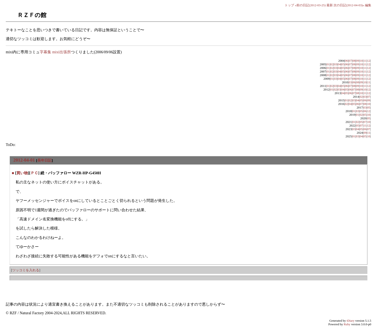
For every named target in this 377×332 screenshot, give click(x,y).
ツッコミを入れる (25, 270)
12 (368, 60)
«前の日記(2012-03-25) (310, 5)
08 (354, 60)
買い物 (22, 173)
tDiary (351, 320)
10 (361, 60)
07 (350, 60)
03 (335, 64)
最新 (330, 5)
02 (331, 64)
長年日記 (44, 160)
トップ (289, 5)
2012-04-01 (24, 160)
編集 (368, 5)
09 (357, 60)
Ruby (347, 324)
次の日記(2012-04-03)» (348, 5)
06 (346, 60)
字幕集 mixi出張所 (55, 52)
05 (343, 64)
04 (339, 64)
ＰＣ (34, 173)
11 (365, 60)
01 (328, 64)
